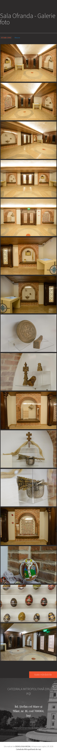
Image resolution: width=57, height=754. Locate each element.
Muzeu (17, 38)
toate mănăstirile (43, 675)
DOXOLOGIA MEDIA (22, 746)
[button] (28, 63)
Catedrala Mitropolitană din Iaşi (28, 749)
